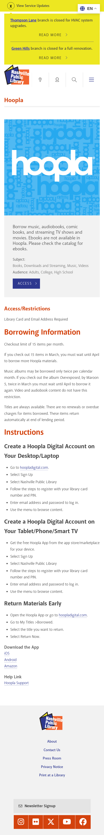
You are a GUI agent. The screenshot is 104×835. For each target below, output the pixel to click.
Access (25, 283)
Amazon (10, 666)
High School (63, 272)
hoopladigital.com (34, 467)
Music (72, 265)
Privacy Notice (52, 767)
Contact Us (52, 750)
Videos (83, 265)
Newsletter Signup (40, 806)
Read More (52, 34)
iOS (6, 653)
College (46, 272)
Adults (34, 272)
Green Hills (21, 48)
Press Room (52, 758)
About (52, 741)
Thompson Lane (23, 20)
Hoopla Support (16, 683)
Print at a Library (52, 775)
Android (10, 659)
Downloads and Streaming (44, 265)
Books (17, 265)
